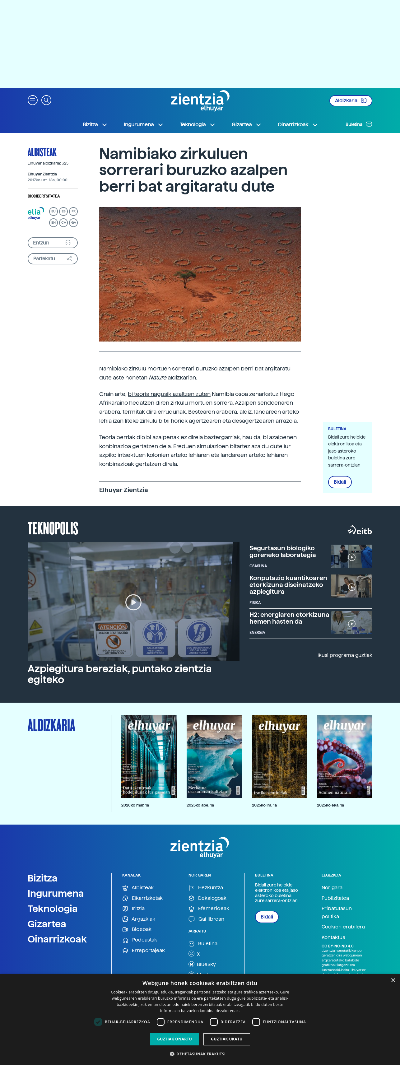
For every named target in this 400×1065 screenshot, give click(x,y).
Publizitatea (335, 898)
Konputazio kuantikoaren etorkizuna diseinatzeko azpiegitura (288, 584)
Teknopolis (53, 527)
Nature (158, 377)
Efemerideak (208, 908)
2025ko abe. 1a (200, 805)
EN (53, 223)
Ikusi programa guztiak (345, 655)
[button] (33, 99)
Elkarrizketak (142, 898)
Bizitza (43, 878)
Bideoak (136, 929)
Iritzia (133, 908)
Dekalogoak (207, 898)
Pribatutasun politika (337, 912)
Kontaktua (333, 937)
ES (63, 211)
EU (53, 211)
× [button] (393, 980)
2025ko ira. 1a (264, 805)
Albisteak (42, 151)
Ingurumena (56, 893)
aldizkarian (182, 377)
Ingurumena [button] (144, 125)
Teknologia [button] (198, 125)
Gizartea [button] (247, 125)
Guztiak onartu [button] (174, 1039)
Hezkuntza (205, 888)
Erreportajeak (143, 950)
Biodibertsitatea (44, 196)
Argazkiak (138, 919)
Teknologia (53, 908)
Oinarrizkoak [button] (298, 125)
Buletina (359, 124)
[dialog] (200, 1019)
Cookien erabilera (343, 927)
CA (63, 223)
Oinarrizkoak (57, 939)
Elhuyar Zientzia (42, 174)
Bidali (340, 482)
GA (73, 223)
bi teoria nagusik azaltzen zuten (169, 394)
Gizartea (47, 923)
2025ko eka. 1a (330, 805)
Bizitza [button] (95, 125)
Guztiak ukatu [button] (227, 1039)
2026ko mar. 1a (135, 805)
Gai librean (206, 919)
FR (74, 211)
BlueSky (202, 964)
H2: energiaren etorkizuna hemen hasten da (289, 618)
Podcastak (139, 940)
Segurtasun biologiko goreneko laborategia (282, 551)
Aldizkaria (351, 101)
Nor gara (332, 888)
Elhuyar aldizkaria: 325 (48, 163)
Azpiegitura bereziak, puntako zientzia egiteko (120, 674)
